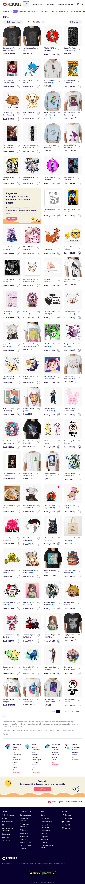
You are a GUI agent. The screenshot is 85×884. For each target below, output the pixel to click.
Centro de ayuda (46, 822)
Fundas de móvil (33, 11)
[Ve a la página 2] (61, 711)
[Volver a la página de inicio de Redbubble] (12, 4)
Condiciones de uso (8, 863)
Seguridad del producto (45, 832)
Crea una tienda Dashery (25, 847)
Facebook (67, 818)
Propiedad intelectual (44, 838)
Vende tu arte (24, 833)
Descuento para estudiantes (7, 829)
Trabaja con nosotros (24, 838)
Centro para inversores (24, 819)
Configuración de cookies (47, 846)
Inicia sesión (6, 834)
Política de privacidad (22, 863)
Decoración (44, 11)
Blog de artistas (25, 842)
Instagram (67, 815)
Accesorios (71, 11)
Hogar (52, 11)
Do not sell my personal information (41, 863)
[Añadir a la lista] (18, 48)
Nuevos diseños (7, 822)
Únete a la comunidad (6, 839)
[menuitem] (4, 11)
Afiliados (23, 830)
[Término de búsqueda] (26, 4)
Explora (4, 11)
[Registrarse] (11, 219)
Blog (3, 825)
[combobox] (26, 4)
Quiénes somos (25, 815)
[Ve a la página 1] (58, 711)
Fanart (4, 818)
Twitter (66, 822)
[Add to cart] (58, 54)
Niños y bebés (60, 11)
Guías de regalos (8, 815)
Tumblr (66, 825)
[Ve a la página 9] (72, 711)
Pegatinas (22, 11)
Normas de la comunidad (45, 826)
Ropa (13, 11)
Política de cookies (59, 863)
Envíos (43, 815)
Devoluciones (45, 818)
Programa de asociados (24, 825)
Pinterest (67, 828)
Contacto (44, 842)
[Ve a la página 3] (65, 711)
